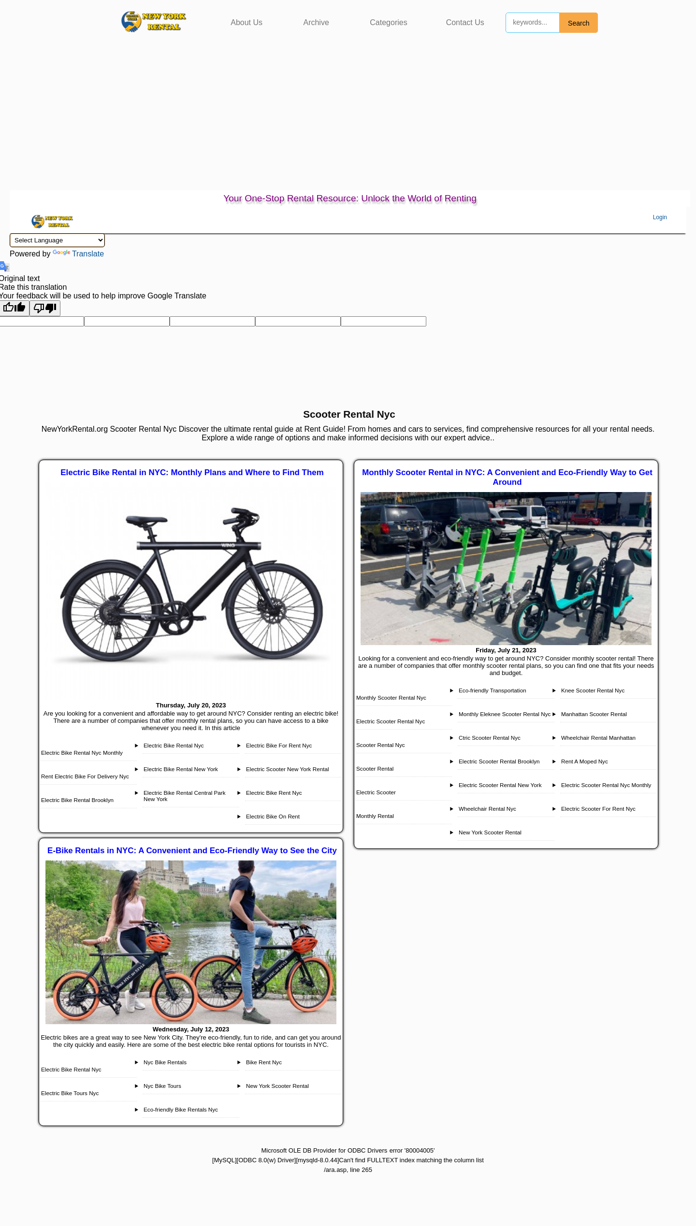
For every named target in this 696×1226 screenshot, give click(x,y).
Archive (316, 22)
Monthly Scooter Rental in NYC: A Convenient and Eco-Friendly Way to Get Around (507, 477)
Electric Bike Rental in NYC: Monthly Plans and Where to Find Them (191, 472)
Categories (388, 22)
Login (660, 217)
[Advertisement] (348, 117)
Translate (78, 254)
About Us (246, 22)
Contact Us (465, 22)
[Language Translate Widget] (57, 240)
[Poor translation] (44, 308)
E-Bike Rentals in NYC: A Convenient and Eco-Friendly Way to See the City (192, 850)
